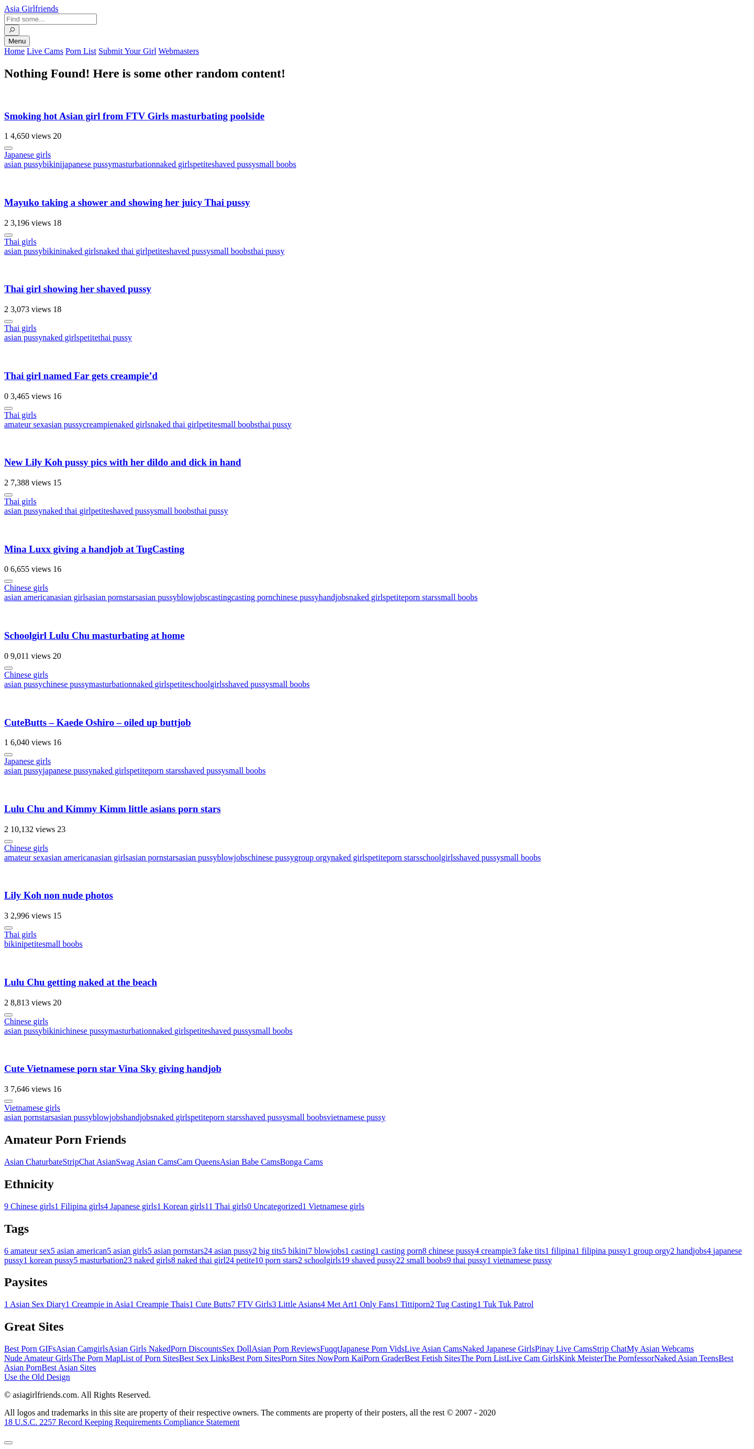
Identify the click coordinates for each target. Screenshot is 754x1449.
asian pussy (23, 164)
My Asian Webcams (660, 1348)
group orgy (312, 857)
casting (219, 597)
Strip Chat (610, 1348)
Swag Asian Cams (146, 1161)
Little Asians (296, 1304)
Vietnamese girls (32, 1107)
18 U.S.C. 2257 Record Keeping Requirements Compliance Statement (122, 1422)
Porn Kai (348, 1358)
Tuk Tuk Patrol (505, 1304)
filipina (560, 1250)
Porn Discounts (196, 1348)
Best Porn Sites (255, 1358)
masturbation (134, 164)
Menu (17, 41)
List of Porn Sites (149, 1358)
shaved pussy (234, 164)
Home (14, 51)
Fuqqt (329, 1348)
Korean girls (181, 1206)
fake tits (528, 1250)
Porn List (80, 51)
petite (202, 164)
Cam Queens (198, 1161)
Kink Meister (581, 1358)
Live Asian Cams (433, 1348)
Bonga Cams (301, 1161)
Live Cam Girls (533, 1358)
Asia (31, 8)
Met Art (337, 1304)
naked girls (174, 164)
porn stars (421, 597)
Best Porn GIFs (30, 1348)
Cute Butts (210, 1304)
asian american (29, 597)
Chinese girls (26, 587)
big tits (267, 1250)
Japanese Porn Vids (371, 1348)
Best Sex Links (204, 1358)
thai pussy (267, 251)
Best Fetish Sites (433, 1358)
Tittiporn (412, 1304)
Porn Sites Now (307, 1358)
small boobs (276, 164)
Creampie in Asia (97, 1304)
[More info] (8, 148)
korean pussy (48, 1260)
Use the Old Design (37, 1377)
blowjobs (192, 597)
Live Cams (45, 51)
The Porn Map (96, 1358)
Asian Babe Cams (250, 1161)
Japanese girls (27, 154)
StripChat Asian (89, 1161)
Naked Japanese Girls (498, 1348)
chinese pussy (295, 597)
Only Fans (373, 1304)
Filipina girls (79, 1206)
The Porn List (484, 1358)
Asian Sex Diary (34, 1304)
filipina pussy (601, 1250)
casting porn (252, 597)
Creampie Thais (159, 1304)
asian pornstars (113, 597)
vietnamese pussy (356, 1117)
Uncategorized (274, 1206)
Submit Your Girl (127, 51)
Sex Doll (236, 1348)
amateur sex (24, 424)
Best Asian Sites (69, 1367)
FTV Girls (251, 1304)
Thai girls (20, 241)
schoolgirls (206, 684)
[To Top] (8, 1442)
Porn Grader (384, 1358)
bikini (52, 164)
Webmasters (178, 51)
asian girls (71, 597)
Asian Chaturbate (33, 1161)
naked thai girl (123, 251)
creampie (98, 424)
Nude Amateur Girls (38, 1358)
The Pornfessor (628, 1358)
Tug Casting (453, 1304)
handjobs (334, 597)
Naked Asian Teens (686, 1358)
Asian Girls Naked (139, 1348)
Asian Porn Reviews (285, 1348)
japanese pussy (87, 164)
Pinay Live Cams (563, 1348)
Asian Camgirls (82, 1348)
